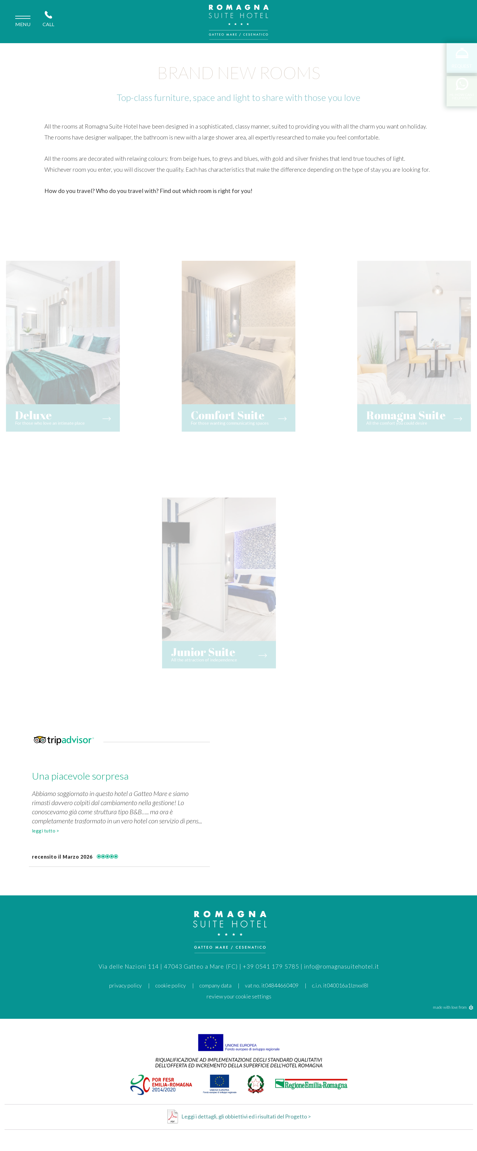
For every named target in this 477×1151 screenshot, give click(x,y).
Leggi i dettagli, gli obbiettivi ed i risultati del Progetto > (246, 1116)
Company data (215, 985)
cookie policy (170, 985)
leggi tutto (45, 830)
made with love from (453, 1007)
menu (22, 22)
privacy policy (125, 985)
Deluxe (28, 403)
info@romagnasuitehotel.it (341, 966)
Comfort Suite (229, 403)
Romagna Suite (417, 403)
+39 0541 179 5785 (271, 966)
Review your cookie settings (239, 996)
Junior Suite (196, 640)
